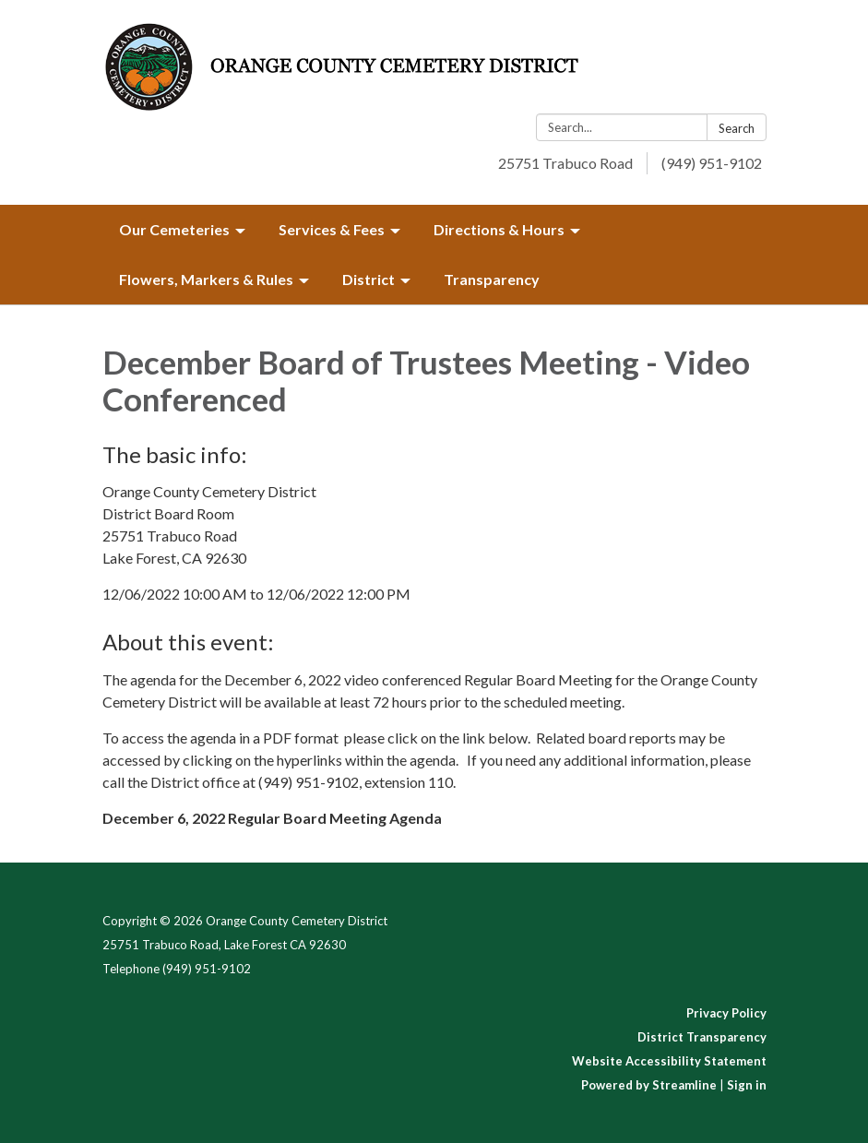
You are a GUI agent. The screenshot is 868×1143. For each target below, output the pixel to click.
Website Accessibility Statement (669, 1061)
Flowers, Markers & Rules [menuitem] (206, 279)
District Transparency (702, 1037)
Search (737, 128)
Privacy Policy (726, 1013)
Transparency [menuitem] (492, 279)
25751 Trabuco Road (565, 163)
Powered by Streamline (649, 1085)
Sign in (747, 1085)
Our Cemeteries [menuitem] (174, 229)
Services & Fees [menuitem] (332, 229)
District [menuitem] (368, 279)
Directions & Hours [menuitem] (499, 229)
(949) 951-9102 (711, 163)
